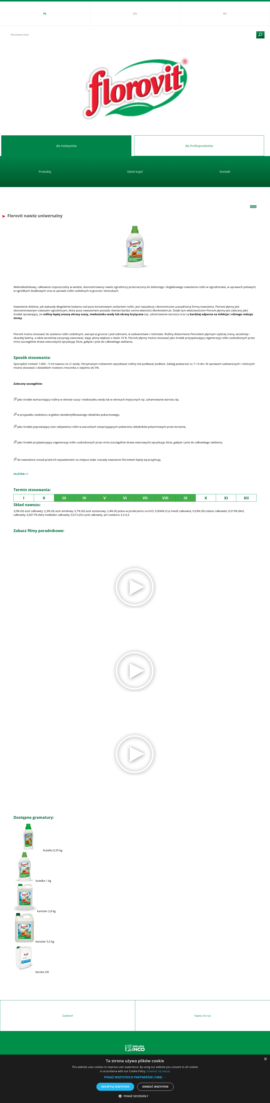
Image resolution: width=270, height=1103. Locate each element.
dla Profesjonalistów (199, 146)
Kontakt (225, 172)
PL (45, 13)
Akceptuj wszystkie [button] (115, 1086)
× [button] (265, 1059)
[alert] (135, 1079)
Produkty (45, 172)
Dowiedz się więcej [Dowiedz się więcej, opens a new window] (158, 1071)
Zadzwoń (67, 1015)
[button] (135, 1077)
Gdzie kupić (135, 172)
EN (135, 13)
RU (225, 13)
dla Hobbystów (66, 146)
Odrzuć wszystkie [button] (155, 1086)
